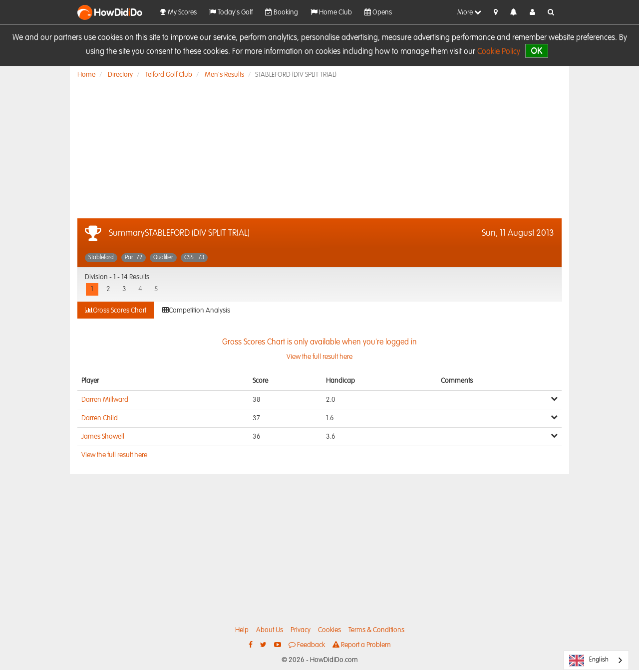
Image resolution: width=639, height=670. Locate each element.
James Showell (102, 436)
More (469, 12)
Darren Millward (104, 399)
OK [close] (536, 50)
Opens (378, 12)
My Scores (178, 12)
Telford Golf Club (168, 74)
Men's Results (224, 74)
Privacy (301, 630)
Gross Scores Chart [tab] (115, 310)
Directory (120, 74)
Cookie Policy (498, 52)
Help (242, 630)
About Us (269, 630)
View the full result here (114, 455)
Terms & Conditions (376, 630)
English (589, 661)
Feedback (307, 645)
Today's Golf (231, 12)
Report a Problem (361, 645)
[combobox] (596, 660)
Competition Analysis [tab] (196, 310)
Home (86, 74)
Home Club (331, 12)
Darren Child (99, 418)
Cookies (329, 630)
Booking (281, 12)
